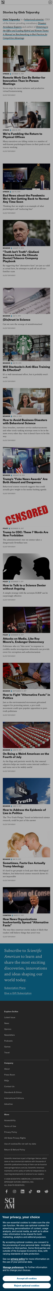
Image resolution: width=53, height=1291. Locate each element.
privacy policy (18, 1259)
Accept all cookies (27, 1278)
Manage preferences (13, 1267)
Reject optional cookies (26, 1285)
